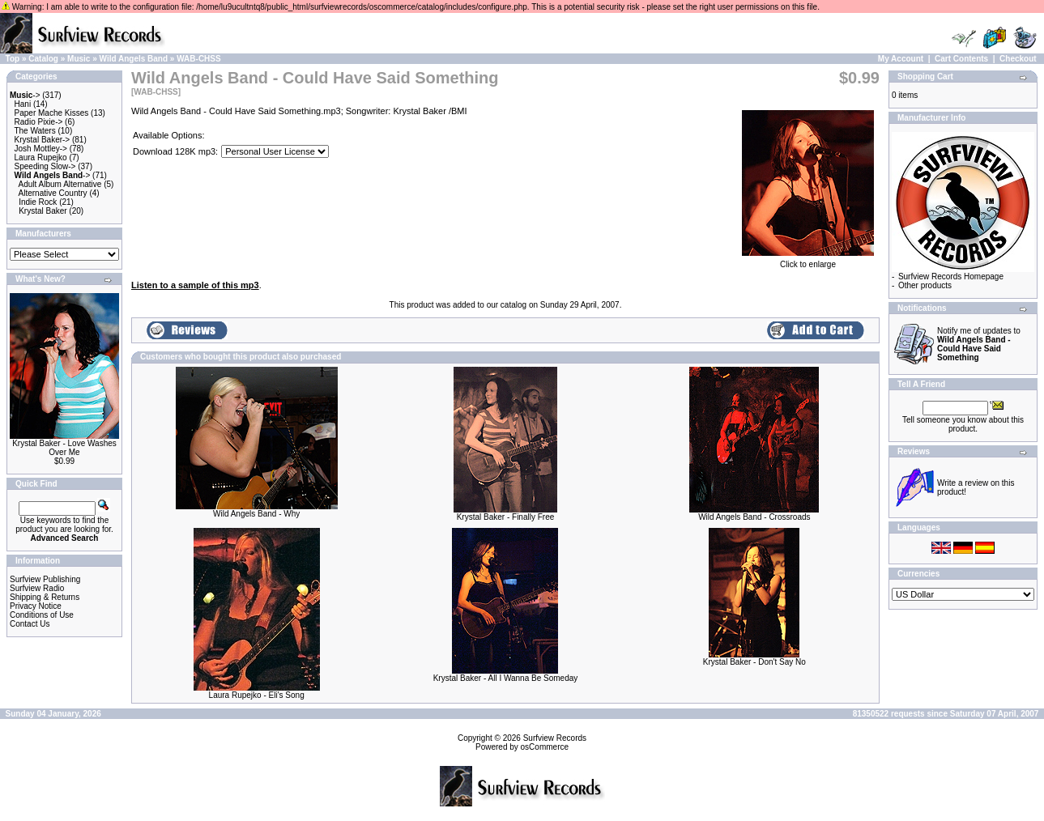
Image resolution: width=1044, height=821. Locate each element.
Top (13, 58)
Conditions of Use (42, 614)
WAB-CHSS (198, 58)
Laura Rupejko (41, 157)
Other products (925, 285)
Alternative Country (53, 193)
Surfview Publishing (45, 579)
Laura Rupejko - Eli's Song (257, 695)
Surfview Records (554, 738)
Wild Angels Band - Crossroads (754, 517)
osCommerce (545, 746)
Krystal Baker (42, 210)
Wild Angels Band (134, 58)
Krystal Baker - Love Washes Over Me (64, 448)
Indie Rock (38, 202)
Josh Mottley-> (41, 148)
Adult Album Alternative (60, 184)
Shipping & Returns (44, 597)
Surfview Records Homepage (951, 276)
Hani (23, 104)
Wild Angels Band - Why (256, 513)
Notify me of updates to (979, 344)
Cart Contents (961, 58)
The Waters (34, 130)
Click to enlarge (808, 261)
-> (25, 95)
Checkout (1018, 58)
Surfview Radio (37, 588)
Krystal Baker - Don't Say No (754, 661)
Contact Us (29, 623)
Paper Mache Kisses (52, 112)
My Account (900, 58)
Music (78, 58)
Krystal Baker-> (42, 139)
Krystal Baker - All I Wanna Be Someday (505, 678)
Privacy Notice (36, 606)
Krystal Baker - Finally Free (506, 517)
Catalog (43, 58)
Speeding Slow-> (45, 166)
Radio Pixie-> (39, 121)
